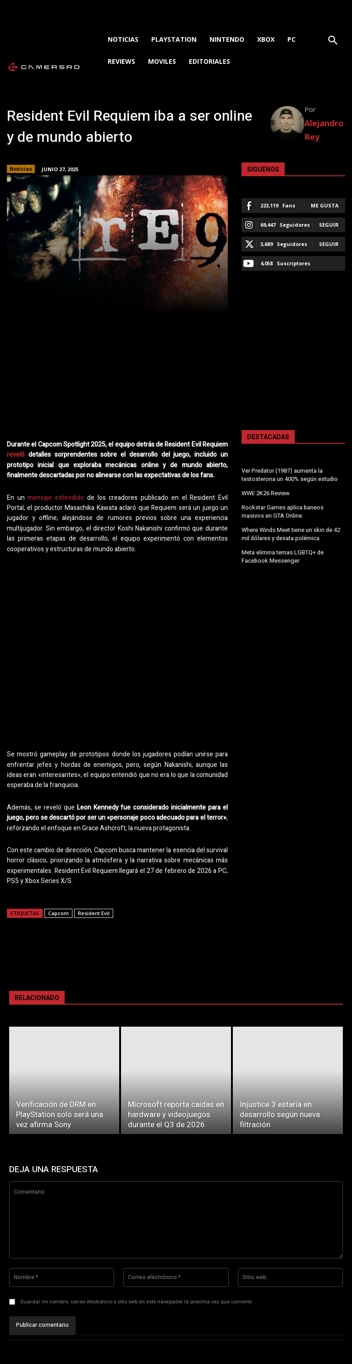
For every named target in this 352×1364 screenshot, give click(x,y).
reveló (16, 454)
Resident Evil (94, 913)
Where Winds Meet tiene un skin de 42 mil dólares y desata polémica (290, 531)
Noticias (21, 169)
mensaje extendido (56, 498)
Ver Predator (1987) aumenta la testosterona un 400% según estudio (289, 475)
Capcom (58, 913)
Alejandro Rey (324, 129)
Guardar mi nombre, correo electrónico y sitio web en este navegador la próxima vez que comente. (136, 1302)
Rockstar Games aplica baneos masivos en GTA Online (282, 510)
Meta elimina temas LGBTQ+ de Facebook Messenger (282, 553)
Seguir (329, 224)
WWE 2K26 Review (265, 492)
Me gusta (325, 205)
